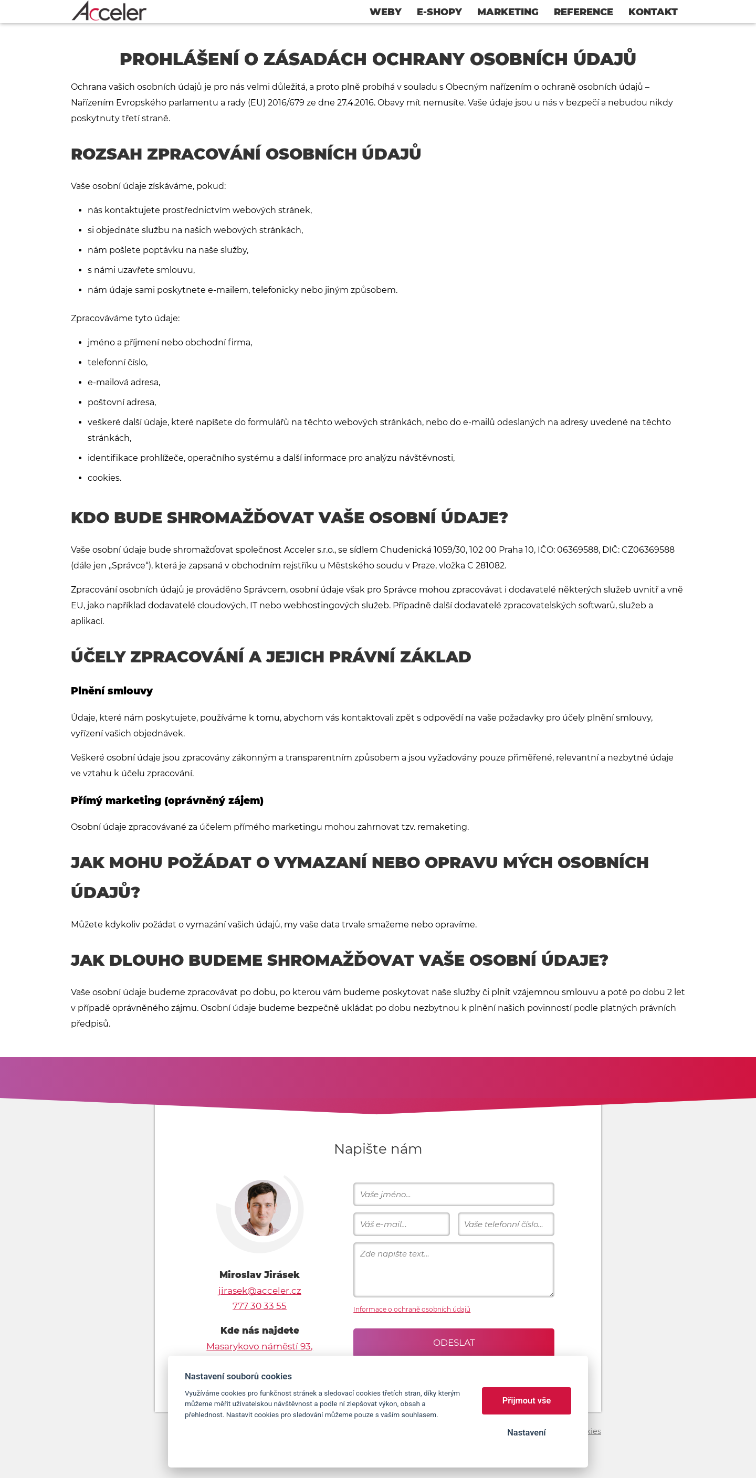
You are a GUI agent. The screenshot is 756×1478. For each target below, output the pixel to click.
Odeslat (454, 1342)
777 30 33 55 (260, 1306)
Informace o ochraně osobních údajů (411, 1309)
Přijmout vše (526, 1401)
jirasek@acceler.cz (259, 1290)
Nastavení (526, 1433)
